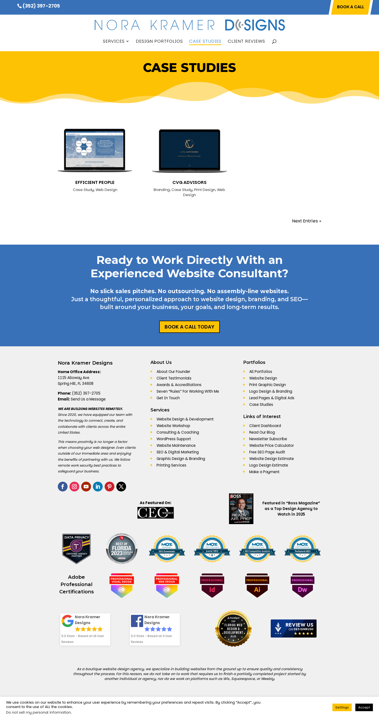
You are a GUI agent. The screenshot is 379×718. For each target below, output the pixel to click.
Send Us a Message (88, 399)
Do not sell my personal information (38, 712)
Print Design (204, 189)
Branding (162, 189)
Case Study (83, 189)
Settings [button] (342, 707)
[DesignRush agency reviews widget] (294, 628)
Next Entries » (306, 221)
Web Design (106, 189)
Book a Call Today (189, 326)
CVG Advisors (189, 182)
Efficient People (95, 182)
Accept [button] (364, 707)
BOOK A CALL (350, 7)
